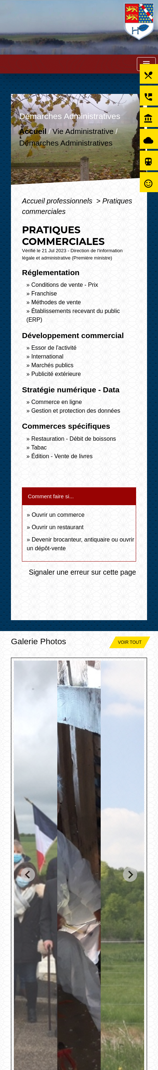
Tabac (39, 447)
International (47, 356)
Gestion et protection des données (75, 411)
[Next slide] (130, 874)
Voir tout (130, 642)
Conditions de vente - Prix (64, 285)
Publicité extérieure (56, 374)
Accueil (33, 131)
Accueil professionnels (58, 201)
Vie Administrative (83, 131)
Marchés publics (52, 365)
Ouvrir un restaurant (58, 527)
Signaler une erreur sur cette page (82, 572)
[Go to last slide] (28, 874)
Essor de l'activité (54, 348)
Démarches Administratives (66, 143)
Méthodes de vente (56, 302)
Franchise (44, 293)
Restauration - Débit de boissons (73, 439)
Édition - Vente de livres (62, 456)
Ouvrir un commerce (58, 515)
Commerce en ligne (56, 402)
